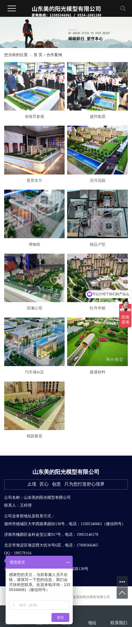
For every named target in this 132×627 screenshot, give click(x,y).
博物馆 (34, 244)
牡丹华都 (97, 308)
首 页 (38, 55)
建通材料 (97, 372)
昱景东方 (34, 180)
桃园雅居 (34, 436)
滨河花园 (97, 180)
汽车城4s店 (34, 372)
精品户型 (97, 244)
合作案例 (54, 55)
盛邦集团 (97, 116)
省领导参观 (34, 116)
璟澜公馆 (34, 308)
